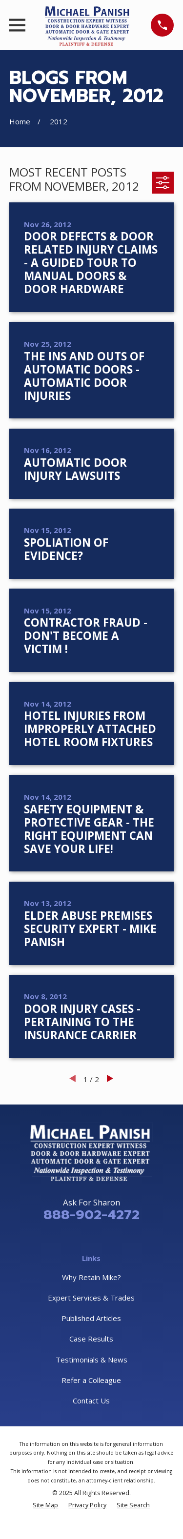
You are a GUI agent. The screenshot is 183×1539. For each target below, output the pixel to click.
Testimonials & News (91, 1359)
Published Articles (91, 1318)
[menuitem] (45, 1505)
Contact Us (91, 1400)
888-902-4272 (91, 1214)
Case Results (91, 1338)
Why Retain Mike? (91, 1277)
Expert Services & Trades (91, 1297)
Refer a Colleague (91, 1380)
